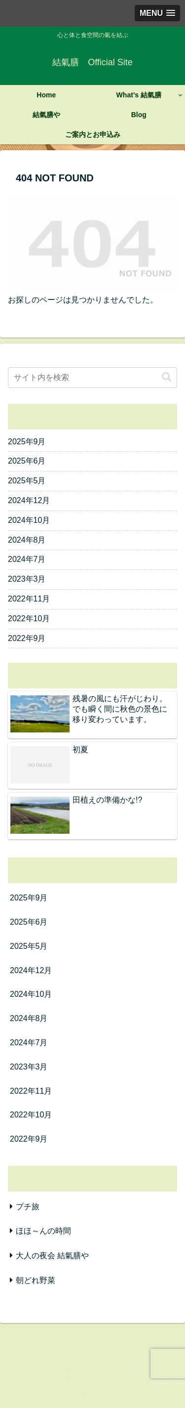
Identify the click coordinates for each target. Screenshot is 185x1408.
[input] (92, 377)
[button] (167, 377)
